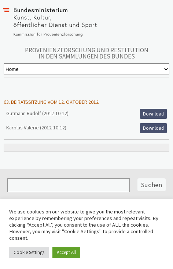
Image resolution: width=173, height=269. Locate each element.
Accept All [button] (66, 252)
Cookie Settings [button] (29, 252)
